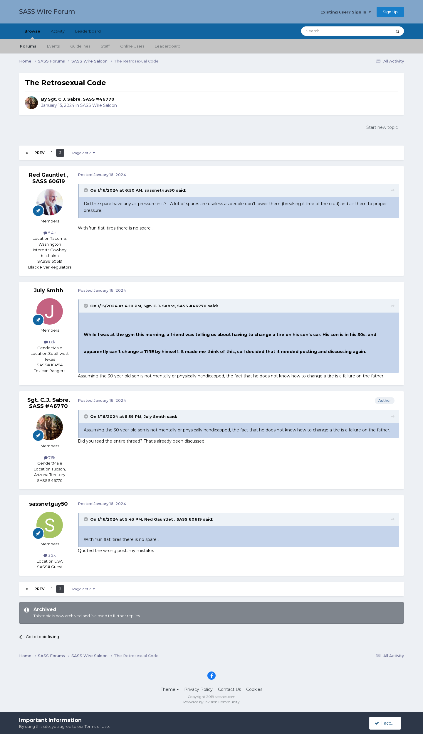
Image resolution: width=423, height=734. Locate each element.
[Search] (332, 31)
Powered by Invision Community (211, 702)
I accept (386, 723)
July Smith (48, 290)
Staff (105, 46)
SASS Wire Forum (47, 12)
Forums (28, 46)
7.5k (50, 457)
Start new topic (382, 127)
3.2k (49, 555)
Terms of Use (97, 726)
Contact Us (229, 689)
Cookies (254, 689)
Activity (58, 31)
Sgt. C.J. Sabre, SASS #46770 (81, 99)
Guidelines (80, 46)
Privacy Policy (198, 689)
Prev (39, 153)
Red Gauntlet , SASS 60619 (48, 178)
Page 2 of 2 (83, 153)
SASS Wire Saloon (98, 105)
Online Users (132, 46)
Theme (170, 689)
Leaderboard (167, 46)
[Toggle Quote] (86, 190)
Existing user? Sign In (345, 12)
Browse (32, 34)
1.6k (50, 342)
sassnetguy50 (160, 190)
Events (53, 46)
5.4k (49, 232)
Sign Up (390, 11)
